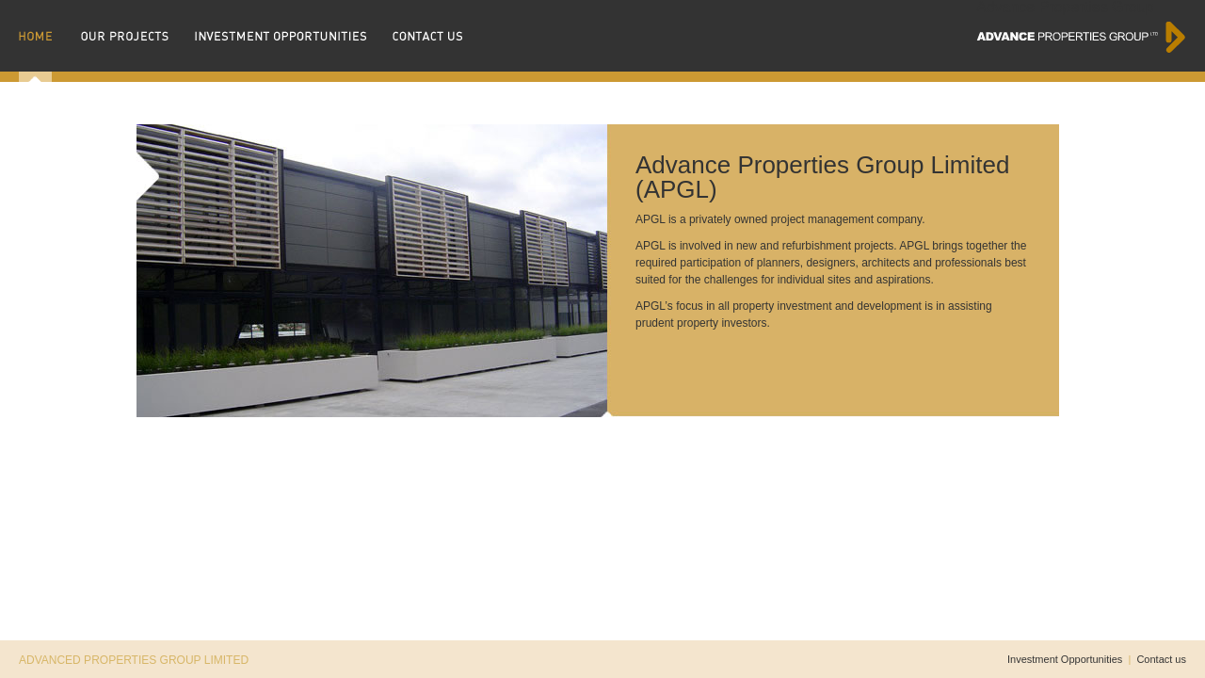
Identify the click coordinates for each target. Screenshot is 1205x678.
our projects (133, 41)
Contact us (1161, 659)
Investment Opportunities (1064, 659)
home (45, 41)
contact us (427, 41)
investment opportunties (289, 41)
